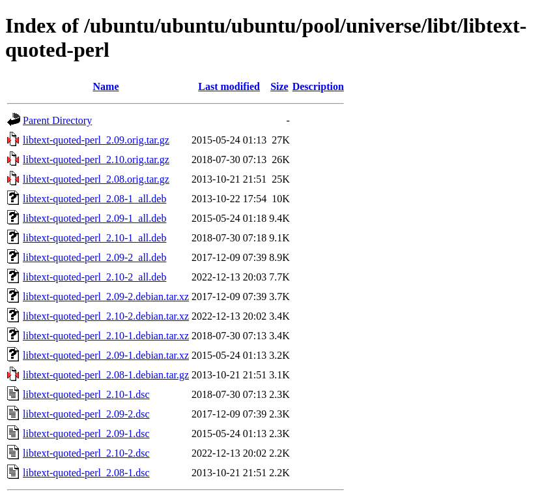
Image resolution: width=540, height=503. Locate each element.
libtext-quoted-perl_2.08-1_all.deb (94, 198)
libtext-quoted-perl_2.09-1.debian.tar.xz (106, 355)
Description (318, 86)
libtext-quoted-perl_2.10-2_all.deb (94, 276)
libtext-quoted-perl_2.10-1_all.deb (94, 237)
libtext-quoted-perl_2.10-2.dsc (86, 453)
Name (106, 86)
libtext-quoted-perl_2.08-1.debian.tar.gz (106, 374)
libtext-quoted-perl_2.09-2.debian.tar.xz (106, 296)
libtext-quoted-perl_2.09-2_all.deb (94, 257)
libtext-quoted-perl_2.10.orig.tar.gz (96, 159)
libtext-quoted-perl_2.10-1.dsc (86, 394)
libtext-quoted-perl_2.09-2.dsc (86, 413)
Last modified (229, 86)
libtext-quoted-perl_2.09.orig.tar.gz (96, 139)
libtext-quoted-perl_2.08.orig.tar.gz (96, 179)
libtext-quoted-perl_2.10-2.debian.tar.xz (106, 316)
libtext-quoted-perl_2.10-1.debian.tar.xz (106, 335)
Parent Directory (57, 120)
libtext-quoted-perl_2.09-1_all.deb (94, 218)
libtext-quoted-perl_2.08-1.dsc (86, 472)
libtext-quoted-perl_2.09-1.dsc (86, 433)
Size (279, 86)
